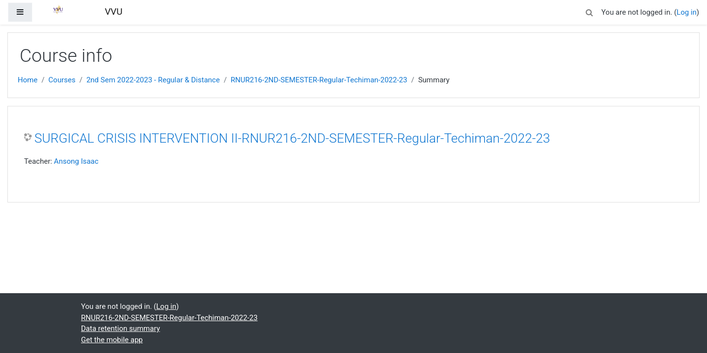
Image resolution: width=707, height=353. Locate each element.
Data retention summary (120, 328)
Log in (687, 12)
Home (27, 80)
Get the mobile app (112, 339)
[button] (590, 11)
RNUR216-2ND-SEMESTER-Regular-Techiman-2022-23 (319, 80)
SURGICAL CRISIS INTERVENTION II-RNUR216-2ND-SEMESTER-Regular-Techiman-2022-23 (292, 138)
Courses (62, 80)
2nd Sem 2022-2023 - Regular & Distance (153, 80)
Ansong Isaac (76, 161)
